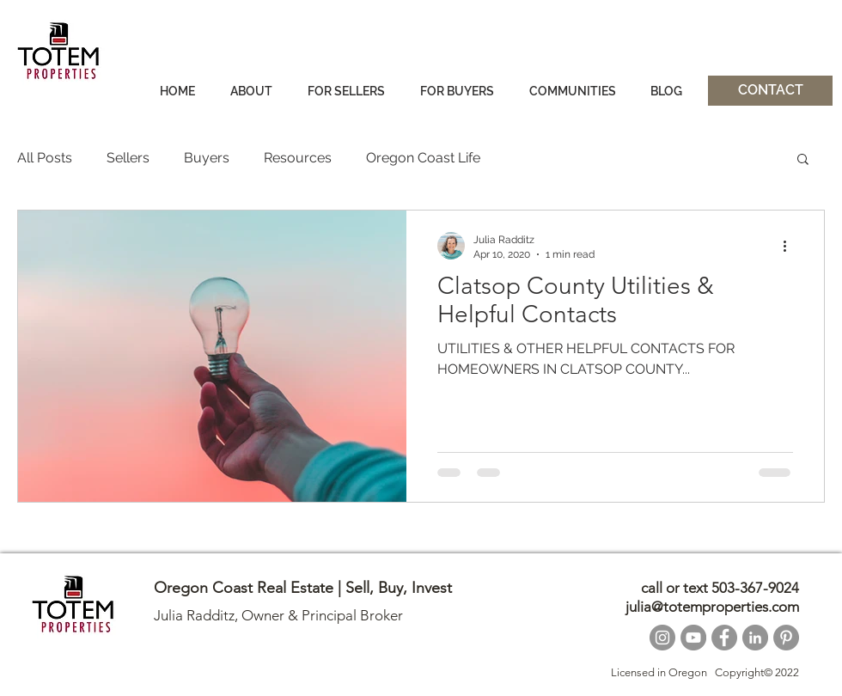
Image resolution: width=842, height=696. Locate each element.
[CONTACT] (770, 91)
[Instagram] (662, 637)
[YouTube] (693, 637)
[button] (803, 160)
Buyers (206, 158)
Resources (298, 158)
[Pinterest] (786, 637)
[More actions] (790, 245)
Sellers (128, 158)
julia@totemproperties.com (712, 606)
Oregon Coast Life (423, 158)
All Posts (44, 158)
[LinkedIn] (755, 637)
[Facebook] (724, 637)
